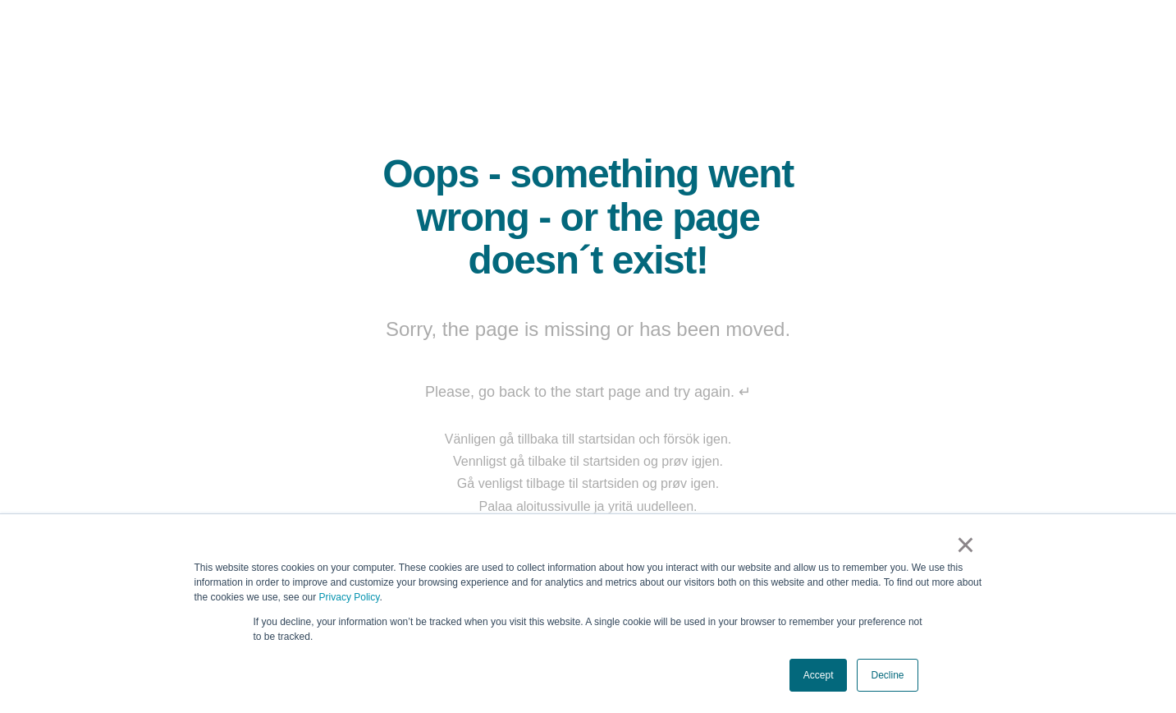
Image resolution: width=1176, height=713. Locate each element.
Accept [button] (818, 675)
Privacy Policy (349, 597)
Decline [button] (887, 675)
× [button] (965, 544)
